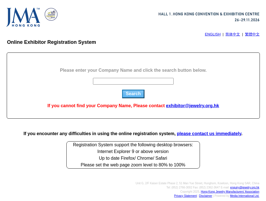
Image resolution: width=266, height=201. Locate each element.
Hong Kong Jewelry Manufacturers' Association (230, 191)
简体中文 (232, 34)
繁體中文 (252, 34)
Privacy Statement (185, 195)
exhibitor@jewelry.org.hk (192, 105)
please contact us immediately (209, 133)
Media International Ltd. (244, 195)
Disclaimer (205, 195)
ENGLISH (213, 34)
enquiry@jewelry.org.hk (244, 187)
